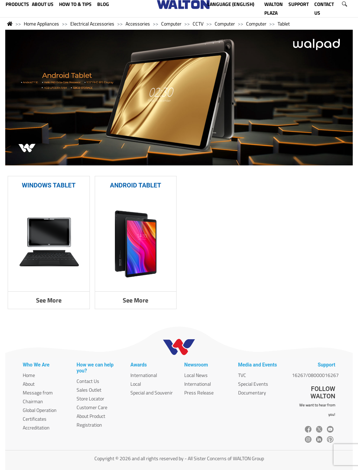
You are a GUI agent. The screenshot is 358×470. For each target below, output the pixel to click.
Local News (196, 375)
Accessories (138, 23)
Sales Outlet (89, 389)
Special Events (253, 383)
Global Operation (40, 410)
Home (29, 375)
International (143, 375)
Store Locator (90, 398)
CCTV (198, 23)
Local (135, 383)
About (29, 383)
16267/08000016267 (315, 375)
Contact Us (88, 381)
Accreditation (36, 427)
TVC (242, 375)
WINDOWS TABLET (49, 185)
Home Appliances (41, 23)
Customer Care (92, 407)
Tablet (284, 23)
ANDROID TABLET (135, 185)
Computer (171, 23)
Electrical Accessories (92, 23)
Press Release (199, 392)
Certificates (34, 418)
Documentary (252, 392)
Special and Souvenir (151, 392)
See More (49, 300)
